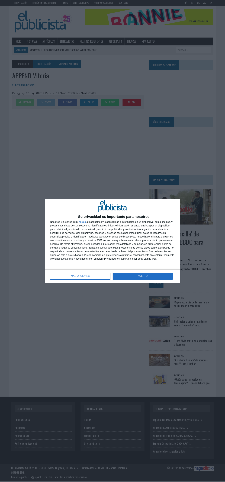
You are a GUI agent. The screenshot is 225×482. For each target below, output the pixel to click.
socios (82, 222)
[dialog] (112, 241)
